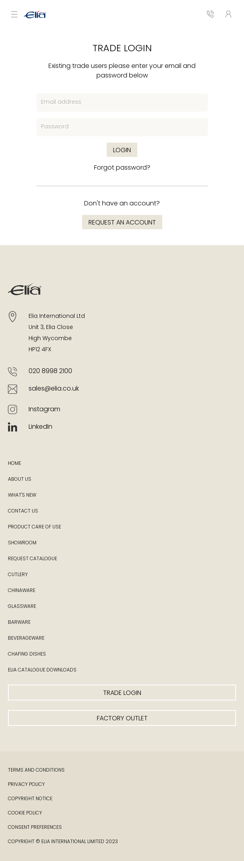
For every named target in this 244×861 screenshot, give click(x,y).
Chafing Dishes (27, 654)
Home (14, 463)
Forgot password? (122, 168)
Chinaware (21, 590)
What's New (22, 495)
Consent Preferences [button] (35, 827)
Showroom (22, 543)
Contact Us (23, 511)
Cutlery (18, 575)
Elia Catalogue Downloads (42, 670)
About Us (19, 479)
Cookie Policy (25, 813)
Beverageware (26, 638)
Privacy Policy (26, 784)
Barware (19, 622)
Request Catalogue (32, 559)
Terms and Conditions (36, 770)
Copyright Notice (30, 799)
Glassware (22, 606)
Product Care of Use (34, 527)
